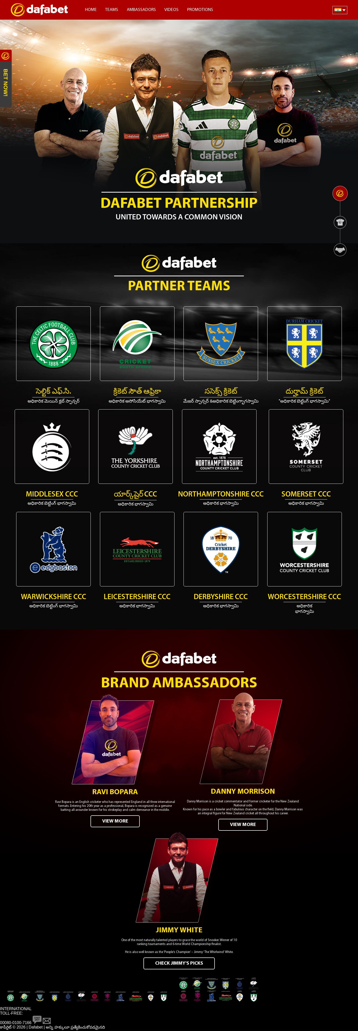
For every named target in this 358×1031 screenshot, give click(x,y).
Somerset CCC (306, 494)
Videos (171, 9)
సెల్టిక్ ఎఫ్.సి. (53, 392)
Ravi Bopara (115, 792)
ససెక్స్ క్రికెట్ (221, 392)
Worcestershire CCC (304, 597)
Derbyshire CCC (221, 597)
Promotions (200, 9)
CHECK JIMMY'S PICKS (179, 963)
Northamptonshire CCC (221, 494)
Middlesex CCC (52, 494)
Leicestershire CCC (137, 597)
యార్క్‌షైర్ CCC (135, 494)
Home (91, 9)
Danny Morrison (243, 792)
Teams (111, 9)
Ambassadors (141, 9)
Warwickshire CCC (53, 597)
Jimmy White (179, 931)
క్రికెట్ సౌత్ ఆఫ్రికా (137, 392)
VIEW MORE (115, 821)
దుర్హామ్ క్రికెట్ (304, 392)
